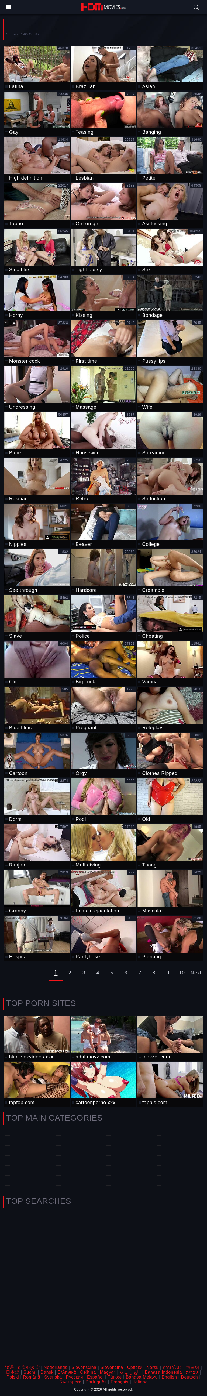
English (169, 1377)
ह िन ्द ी (29, 1367)
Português (95, 1382)
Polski (12, 1377)
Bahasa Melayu (142, 1377)
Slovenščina (83, 1367)
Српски (135, 1367)
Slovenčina (111, 1367)
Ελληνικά (66, 1372)
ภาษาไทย (172, 1367)
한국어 (192, 1367)
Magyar (107, 1372)
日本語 (12, 1372)
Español (95, 1377)
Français (120, 1382)
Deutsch (189, 1377)
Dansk (46, 1372)
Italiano (140, 1382)
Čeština (88, 1372)
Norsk (152, 1367)
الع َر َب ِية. (130, 1372)
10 (182, 973)
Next (196, 973)
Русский (74, 1377)
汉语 (9, 1367)
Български (70, 1382)
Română (31, 1377)
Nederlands (55, 1367)
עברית (192, 1372)
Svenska (53, 1377)
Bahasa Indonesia (163, 1372)
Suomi (29, 1372)
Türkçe (115, 1377)
